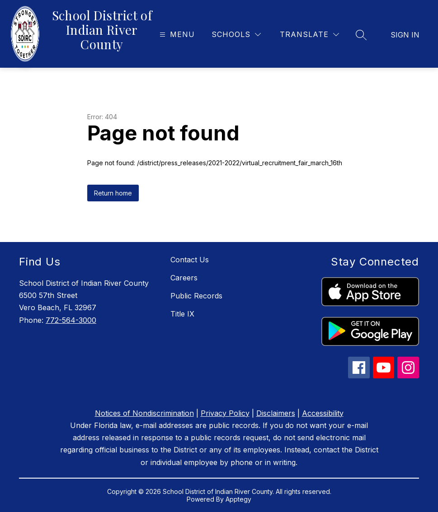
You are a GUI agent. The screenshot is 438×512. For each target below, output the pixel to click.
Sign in (405, 34)
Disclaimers (275, 413)
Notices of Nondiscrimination (144, 413)
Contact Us (189, 259)
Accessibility (323, 413)
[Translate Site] (309, 34)
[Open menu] (176, 34)
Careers (184, 277)
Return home (113, 193)
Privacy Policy (225, 413)
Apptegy (238, 499)
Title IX (182, 313)
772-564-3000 (71, 320)
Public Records (196, 295)
